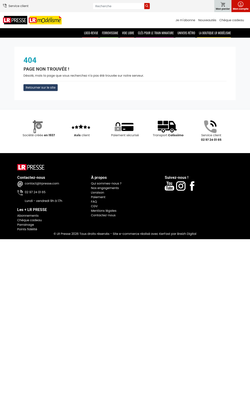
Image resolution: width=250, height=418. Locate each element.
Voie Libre (128, 33)
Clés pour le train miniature (156, 33)
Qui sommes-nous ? (106, 183)
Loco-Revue (91, 33)
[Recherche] (118, 6)
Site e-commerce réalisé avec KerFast (141, 234)
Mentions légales (103, 211)
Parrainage (25, 225)
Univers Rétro (186, 33)
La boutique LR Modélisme (215, 33)
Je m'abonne (185, 20)
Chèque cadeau (231, 20)
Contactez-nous (103, 215)
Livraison (97, 192)
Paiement (98, 197)
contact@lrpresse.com (42, 183)
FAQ (94, 201)
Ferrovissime (110, 33)
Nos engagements (105, 188)
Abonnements (28, 215)
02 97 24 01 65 (35, 192)
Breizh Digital (186, 234)
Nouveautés (207, 20)
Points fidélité (27, 229)
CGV (94, 206)
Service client (19, 6)
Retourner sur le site (40, 87)
